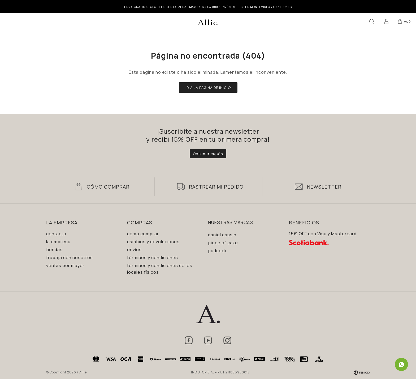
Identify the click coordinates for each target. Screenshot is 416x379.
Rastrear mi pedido (216, 187)
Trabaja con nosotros (69, 257)
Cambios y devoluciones (153, 242)
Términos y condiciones (152, 257)
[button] (370, 21)
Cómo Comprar (108, 187)
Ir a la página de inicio (208, 87)
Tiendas (54, 249)
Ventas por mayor (65, 265)
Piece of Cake (223, 243)
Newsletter (324, 187)
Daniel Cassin (222, 235)
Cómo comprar (143, 234)
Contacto (56, 234)
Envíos (134, 249)
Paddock (217, 251)
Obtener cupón (208, 153)
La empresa (58, 242)
